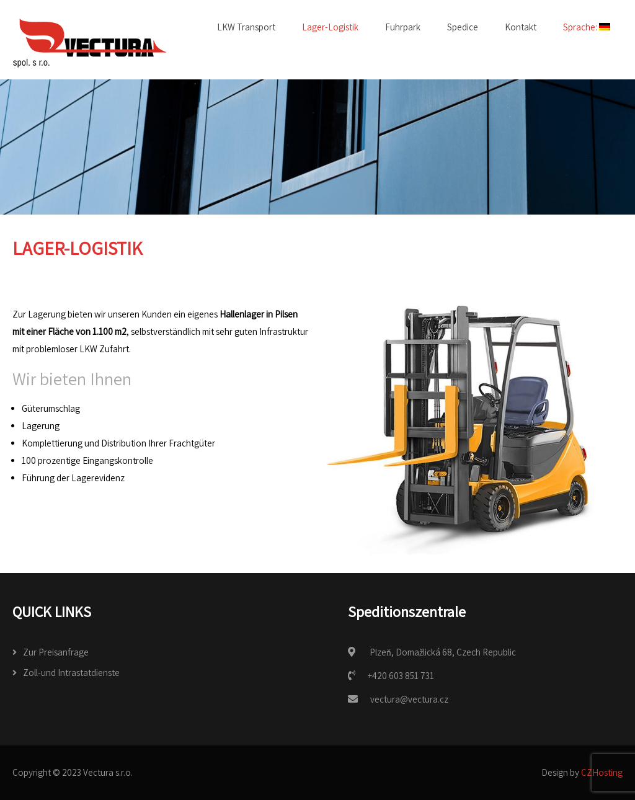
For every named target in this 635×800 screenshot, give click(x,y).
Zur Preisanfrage (56, 652)
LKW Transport (246, 27)
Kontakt (520, 27)
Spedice (462, 27)
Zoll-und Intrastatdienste (71, 672)
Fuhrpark (402, 27)
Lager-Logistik (330, 27)
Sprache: (586, 27)
